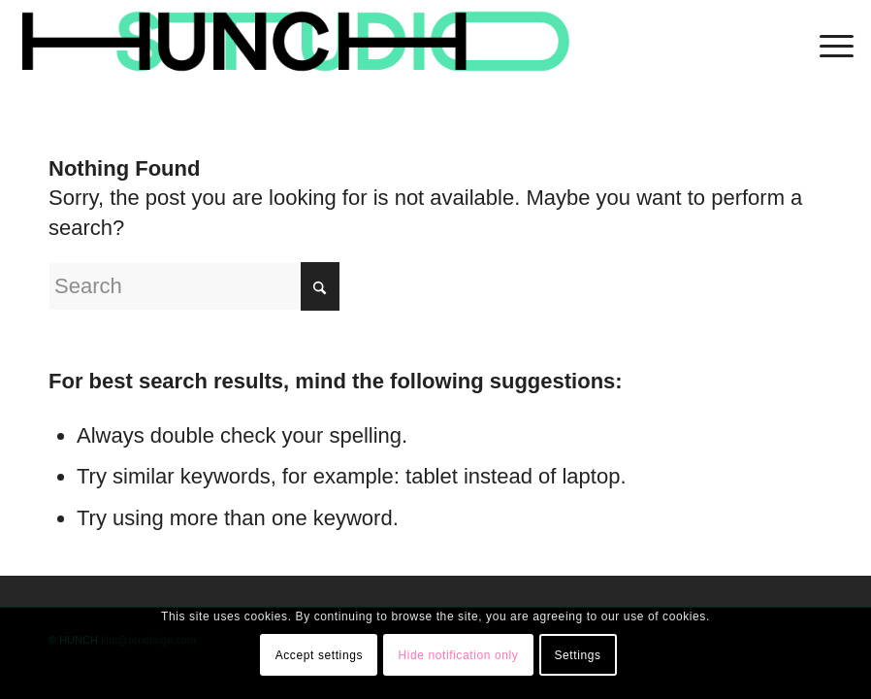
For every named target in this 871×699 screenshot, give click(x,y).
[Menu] (827, 43)
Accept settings (319, 655)
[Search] (193, 286)
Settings (577, 655)
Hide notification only (458, 655)
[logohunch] (294, 43)
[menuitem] (827, 43)
